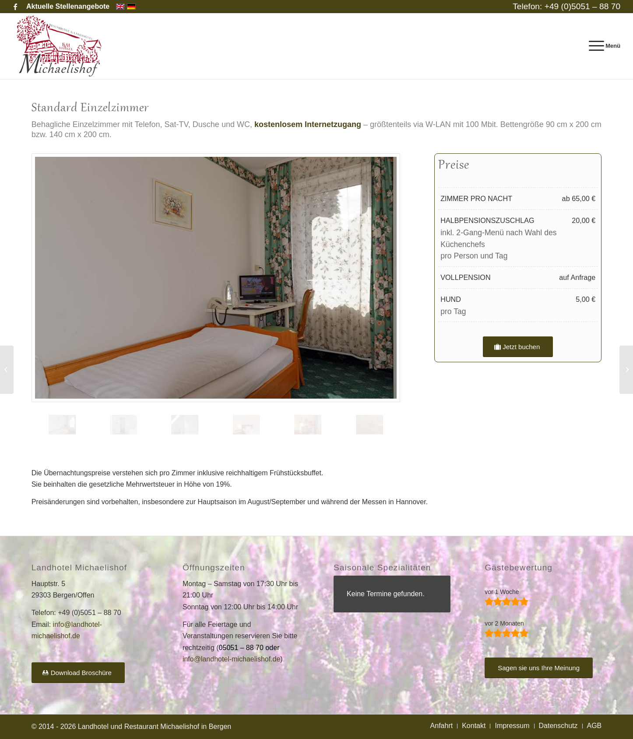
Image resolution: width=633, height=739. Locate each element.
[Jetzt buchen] (518, 346)
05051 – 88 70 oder (249, 647)
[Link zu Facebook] (15, 6)
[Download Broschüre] (78, 672)
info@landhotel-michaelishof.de (231, 659)
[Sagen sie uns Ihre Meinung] (539, 668)
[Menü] (602, 46)
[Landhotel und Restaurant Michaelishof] (61, 46)
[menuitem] (65, 6)
